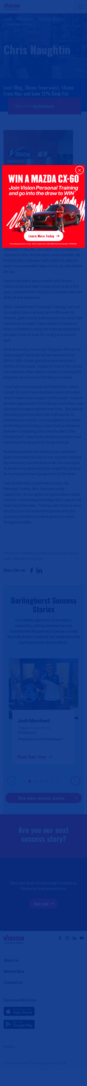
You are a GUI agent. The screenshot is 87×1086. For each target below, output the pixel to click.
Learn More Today (41, 235)
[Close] (79, 170)
